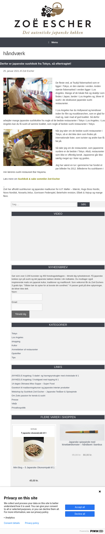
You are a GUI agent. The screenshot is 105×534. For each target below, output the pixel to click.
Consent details (12, 523)
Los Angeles (17, 337)
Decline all (80, 514)
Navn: (14, 292)
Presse (15, 399)
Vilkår (14, 403)
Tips (14, 357)
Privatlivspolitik (18, 407)
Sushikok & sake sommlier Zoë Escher (39, 179)
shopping (16, 341)
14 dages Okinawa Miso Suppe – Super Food (33, 383)
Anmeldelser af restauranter (25, 349)
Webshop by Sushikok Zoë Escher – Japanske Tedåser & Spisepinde (44, 391)
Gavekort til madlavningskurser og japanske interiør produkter (41, 387)
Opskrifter (16, 353)
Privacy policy (32, 523)
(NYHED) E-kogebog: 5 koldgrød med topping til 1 (35, 379)
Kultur (14, 345)
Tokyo (14, 333)
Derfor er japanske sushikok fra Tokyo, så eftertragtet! (35, 63)
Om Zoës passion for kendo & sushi (28, 395)
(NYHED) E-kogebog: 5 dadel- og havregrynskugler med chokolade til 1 (45, 375)
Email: (14, 302)
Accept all (80, 507)
